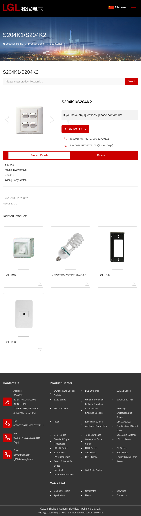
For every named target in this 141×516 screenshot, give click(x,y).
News (88, 495)
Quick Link (58, 483)
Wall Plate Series (93, 470)
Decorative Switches (126, 435)
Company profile (62, 491)
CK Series (121, 448)
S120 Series (60, 399)
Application (59, 495)
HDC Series (122, 452)
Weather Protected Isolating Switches (94, 401)
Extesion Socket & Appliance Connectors (96, 423)
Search (131, 81)
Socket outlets (61, 408)
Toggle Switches (93, 435)
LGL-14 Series (123, 391)
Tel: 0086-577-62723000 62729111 (28, 423)
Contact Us (75, 129)
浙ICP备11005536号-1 (49, 512)
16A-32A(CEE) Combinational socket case (127, 426)
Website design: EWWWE (90, 512)
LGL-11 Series (123, 439)
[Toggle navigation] (133, 7)
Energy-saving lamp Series (126, 459)
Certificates (90, 491)
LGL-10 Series (92, 391)
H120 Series (91, 448)
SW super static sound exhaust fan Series (63, 461)
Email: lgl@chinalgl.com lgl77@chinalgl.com (22, 455)
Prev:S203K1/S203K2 (15, 198)
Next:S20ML (10, 203)
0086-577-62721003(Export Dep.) (94, 145)
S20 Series (56, 43)
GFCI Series (60, 435)
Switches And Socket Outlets (64, 393)
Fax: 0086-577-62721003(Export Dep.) (26, 438)
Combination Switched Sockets (94, 410)
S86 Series (90, 452)
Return (101, 155)
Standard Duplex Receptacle (62, 441)
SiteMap (72, 512)
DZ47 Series (91, 457)
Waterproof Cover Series (93, 441)
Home (19, 43)
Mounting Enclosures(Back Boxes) (124, 413)
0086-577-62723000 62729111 (91, 138)
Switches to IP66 (124, 399)
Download (121, 491)
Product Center (36, 43)
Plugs (56, 421)
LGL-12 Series (61, 448)
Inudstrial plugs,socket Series (63, 472)
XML (64, 512)
